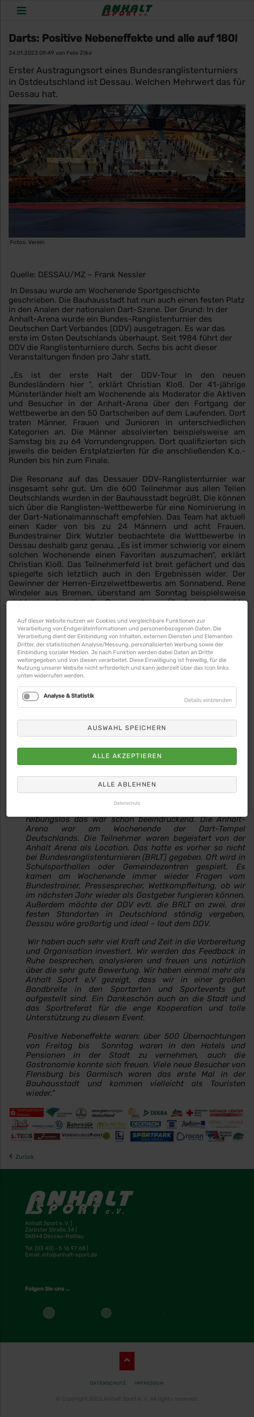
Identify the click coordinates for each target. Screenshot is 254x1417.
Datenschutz (127, 803)
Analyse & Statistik (69, 695)
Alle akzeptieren (127, 756)
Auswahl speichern (127, 727)
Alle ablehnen (127, 784)
